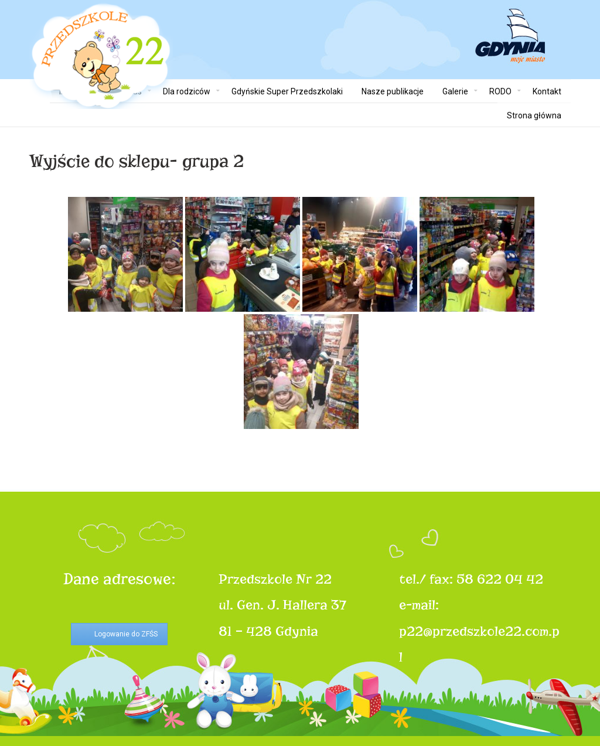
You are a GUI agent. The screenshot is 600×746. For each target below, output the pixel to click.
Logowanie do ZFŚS (126, 634)
